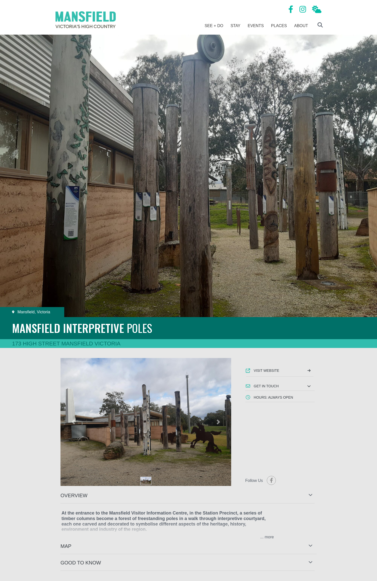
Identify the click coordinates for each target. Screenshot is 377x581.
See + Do (214, 26)
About (301, 26)
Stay (235, 26)
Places (279, 26)
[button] (280, 386)
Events (256, 26)
